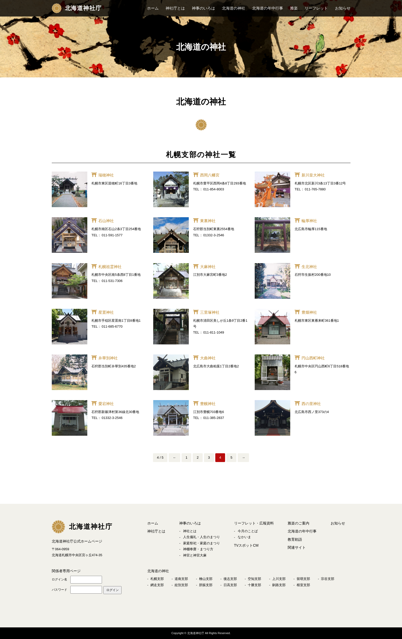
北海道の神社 (233, 8)
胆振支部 (205, 584)
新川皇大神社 (313, 175)
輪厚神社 (309, 221)
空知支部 (254, 578)
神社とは (189, 531)
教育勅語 (295, 539)
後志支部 (230, 578)
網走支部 (157, 584)
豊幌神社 (208, 403)
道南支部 (181, 578)
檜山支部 (205, 578)
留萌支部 (303, 578)
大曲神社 (208, 358)
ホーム (153, 8)
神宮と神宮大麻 (195, 555)
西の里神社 (311, 403)
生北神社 (309, 266)
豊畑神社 (309, 312)
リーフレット (316, 8)
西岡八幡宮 (209, 175)
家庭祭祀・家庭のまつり (201, 543)
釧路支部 (279, 584)
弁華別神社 (108, 358)
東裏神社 (208, 221)
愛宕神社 (106, 403)
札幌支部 (157, 578)
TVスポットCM (246, 545)
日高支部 (230, 584)
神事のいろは (203, 8)
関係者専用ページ (66, 571)
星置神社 (106, 312)
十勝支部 (254, 584)
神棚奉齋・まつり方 (198, 549)
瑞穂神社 (106, 175)
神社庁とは (175, 8)
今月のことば (248, 531)
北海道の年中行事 (267, 8)
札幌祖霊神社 (110, 266)
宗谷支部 (327, 578)
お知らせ (342, 8)
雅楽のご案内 (298, 523)
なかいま (244, 537)
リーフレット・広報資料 (254, 523)
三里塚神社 (209, 312)
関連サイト (297, 547)
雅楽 (294, 8)
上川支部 (279, 578)
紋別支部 (181, 584)
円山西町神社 (313, 358)
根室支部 (303, 584)
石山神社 (106, 221)
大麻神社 (208, 266)
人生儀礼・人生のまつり (201, 537)
